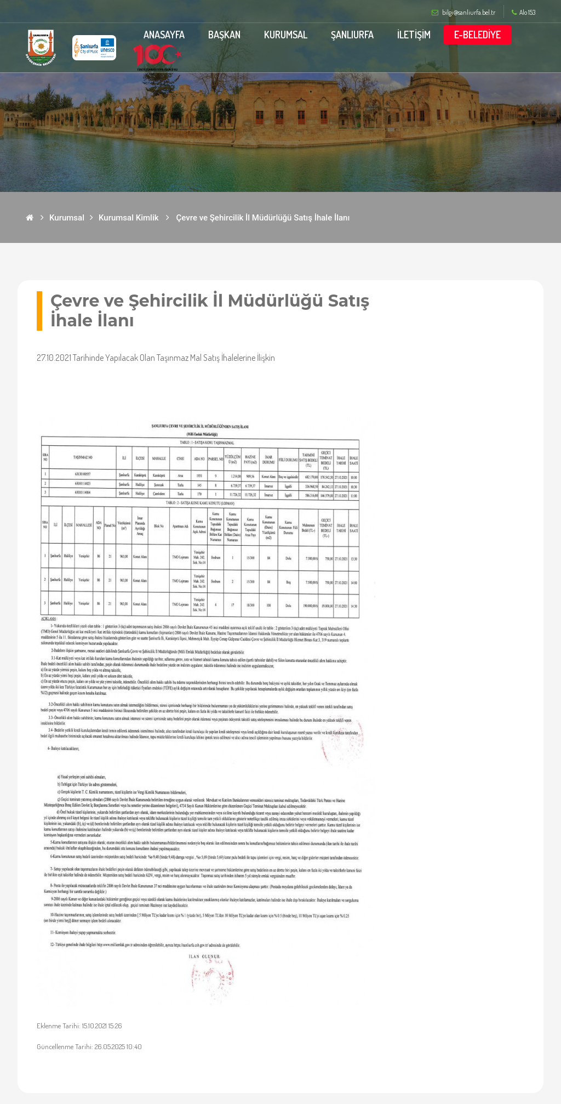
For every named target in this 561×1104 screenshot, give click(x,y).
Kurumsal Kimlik (129, 218)
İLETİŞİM (414, 35)
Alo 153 (523, 12)
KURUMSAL (285, 35)
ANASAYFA (164, 35)
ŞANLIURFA (352, 35)
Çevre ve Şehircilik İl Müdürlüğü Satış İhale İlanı (263, 218)
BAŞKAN (224, 35)
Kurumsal (66, 218)
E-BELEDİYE (477, 35)
